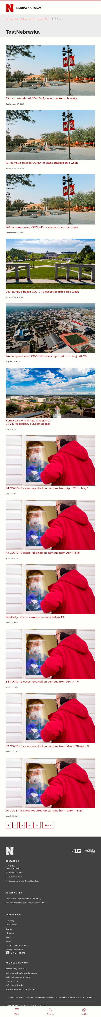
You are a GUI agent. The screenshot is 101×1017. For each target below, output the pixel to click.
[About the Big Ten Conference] (75, 851)
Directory (10, 921)
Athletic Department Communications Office (26, 903)
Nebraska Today (29, 7)
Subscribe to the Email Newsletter (24, 881)
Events (9, 929)
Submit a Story (15, 877)
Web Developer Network (72, 997)
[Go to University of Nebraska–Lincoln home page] (10, 8)
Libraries (10, 933)
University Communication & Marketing (23, 899)
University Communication (25, 19)
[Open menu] (17, 1011)
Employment (11, 925)
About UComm (15, 873)
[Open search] (50, 1011)
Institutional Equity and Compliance (22, 973)
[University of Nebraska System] (89, 851)
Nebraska (9, 19)
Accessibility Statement (16, 969)
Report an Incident (15, 952)
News (8, 941)
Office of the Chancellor (17, 945)
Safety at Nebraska (14, 985)
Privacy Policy (12, 981)
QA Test (89, 997)
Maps (8, 937)
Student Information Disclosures (20, 989)
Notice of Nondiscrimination (18, 977)
